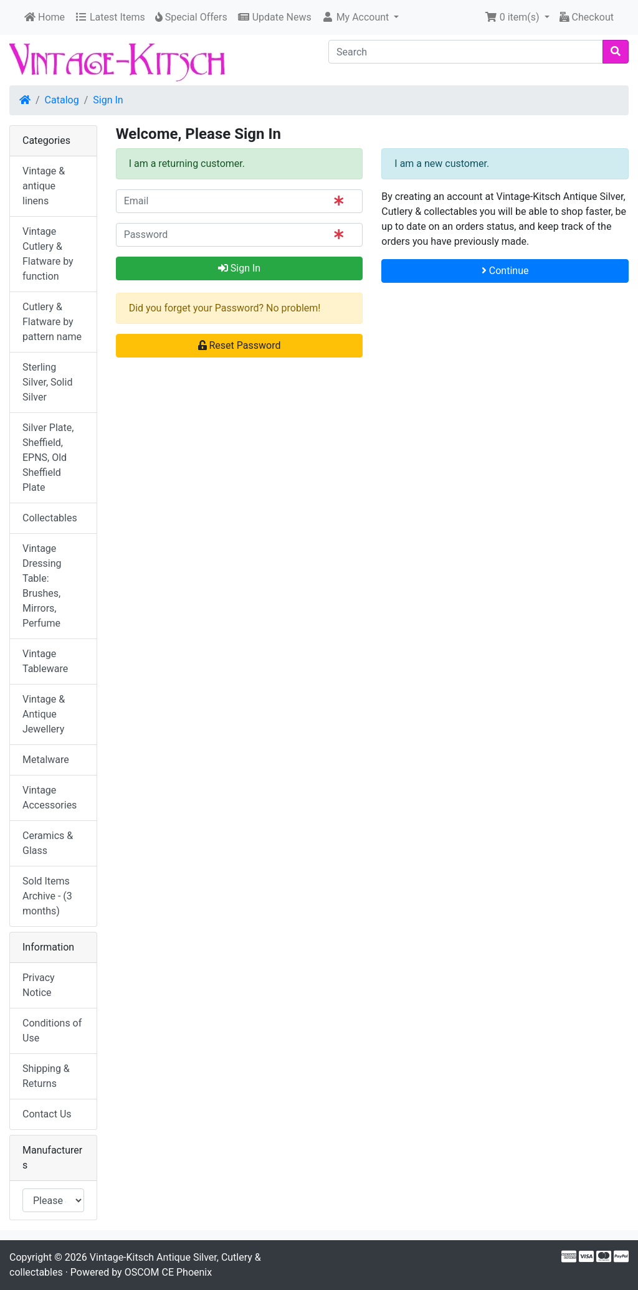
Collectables (49, 518)
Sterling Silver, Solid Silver (47, 382)
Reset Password (239, 345)
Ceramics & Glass (47, 843)
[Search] (465, 52)
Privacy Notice (38, 985)
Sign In (108, 100)
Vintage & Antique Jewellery (43, 714)
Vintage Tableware (45, 661)
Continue (505, 271)
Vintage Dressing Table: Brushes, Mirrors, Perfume (41, 586)
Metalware (45, 760)
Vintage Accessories (49, 797)
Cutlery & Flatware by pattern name (52, 322)
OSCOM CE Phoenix (168, 1272)
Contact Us (47, 1114)
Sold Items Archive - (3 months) (47, 896)
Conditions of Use (52, 1030)
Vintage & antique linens (43, 186)
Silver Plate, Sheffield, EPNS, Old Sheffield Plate (48, 457)
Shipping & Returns (46, 1076)
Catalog (62, 100)
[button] (360, 17)
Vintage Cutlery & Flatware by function (48, 253)
